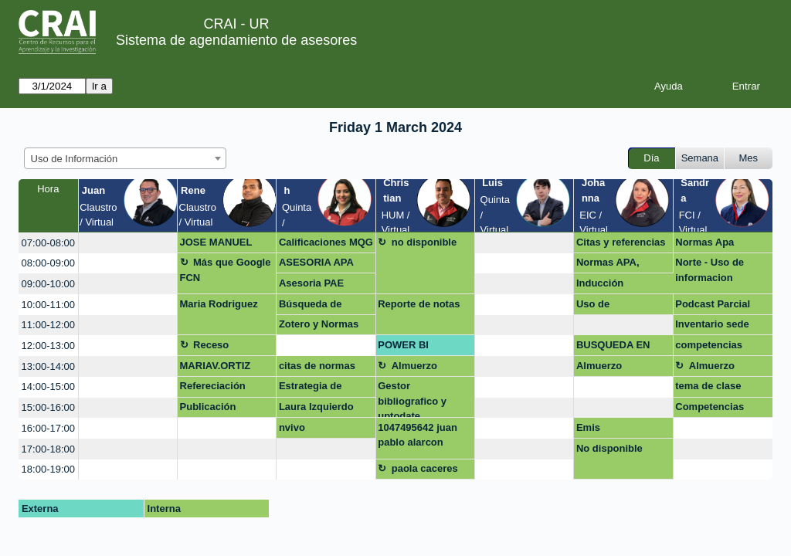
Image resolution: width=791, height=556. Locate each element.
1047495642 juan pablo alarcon (417, 435)
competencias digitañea (708, 347)
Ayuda (668, 86)
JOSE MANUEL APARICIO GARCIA (225, 244)
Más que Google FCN (225, 269)
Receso (211, 345)
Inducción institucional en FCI (622, 285)
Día (651, 158)
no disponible (424, 242)
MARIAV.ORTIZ (215, 365)
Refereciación (213, 386)
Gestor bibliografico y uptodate (412, 399)
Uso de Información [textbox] (74, 158)
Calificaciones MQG (326, 242)
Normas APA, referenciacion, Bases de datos (613, 264)
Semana (699, 158)
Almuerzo (414, 365)
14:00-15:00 (48, 386)
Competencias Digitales (709, 409)
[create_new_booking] (128, 242)
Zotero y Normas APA (318, 326)
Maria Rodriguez (219, 304)
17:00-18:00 (48, 449)
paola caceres (425, 468)
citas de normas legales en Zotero (320, 368)
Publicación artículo (208, 409)
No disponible (609, 448)
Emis (588, 427)
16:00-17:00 (48, 428)
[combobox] (125, 158)
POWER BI (403, 345)
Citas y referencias (621, 242)
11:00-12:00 (48, 325)
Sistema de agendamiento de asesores (236, 40)
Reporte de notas (419, 304)
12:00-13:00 (48, 345)
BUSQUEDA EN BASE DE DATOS (617, 347)
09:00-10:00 (48, 284)
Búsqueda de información (310, 306)
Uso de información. (606, 306)
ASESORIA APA (316, 262)
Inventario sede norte (712, 326)
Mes (749, 158)
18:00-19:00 (48, 469)
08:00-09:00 (48, 263)
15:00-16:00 (48, 407)
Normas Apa (704, 242)
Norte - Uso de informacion (709, 269)
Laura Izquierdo (316, 406)
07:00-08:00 (48, 243)
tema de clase (708, 386)
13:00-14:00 (48, 366)
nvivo (292, 427)
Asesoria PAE (311, 283)
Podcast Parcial (712, 304)
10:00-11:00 (48, 304)
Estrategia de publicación (310, 388)
